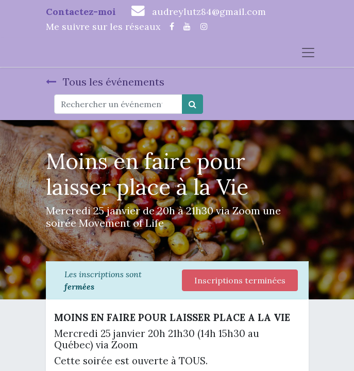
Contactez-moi (81, 12)
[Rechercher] (192, 104)
